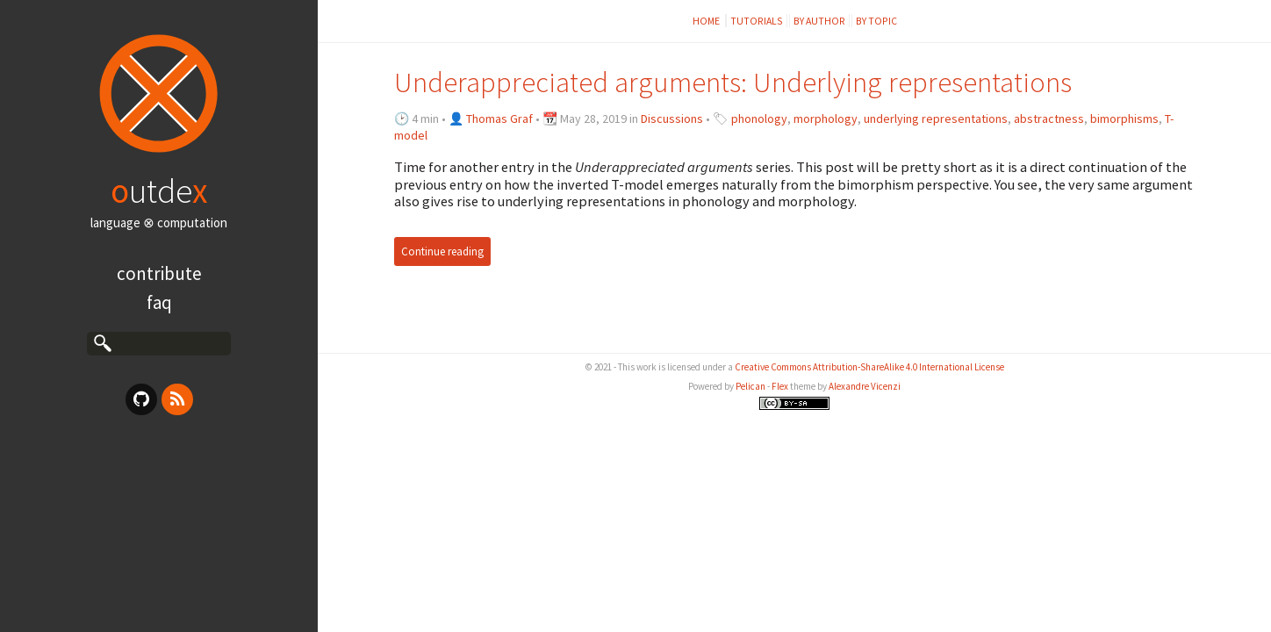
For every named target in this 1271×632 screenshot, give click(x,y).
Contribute (159, 273)
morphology (825, 118)
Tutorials (756, 20)
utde (159, 190)
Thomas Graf (499, 118)
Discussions (672, 118)
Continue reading (442, 251)
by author (819, 20)
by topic (876, 20)
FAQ (159, 302)
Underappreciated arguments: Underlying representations (733, 82)
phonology (759, 118)
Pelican (750, 386)
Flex (780, 386)
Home (707, 20)
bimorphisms (1124, 118)
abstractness (1049, 118)
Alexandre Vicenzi (865, 386)
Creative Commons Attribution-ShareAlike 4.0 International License (869, 367)
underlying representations (936, 118)
